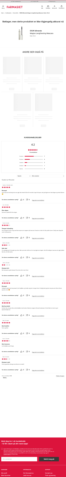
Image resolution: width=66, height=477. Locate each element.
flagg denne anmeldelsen (38, 200)
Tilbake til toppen (60, 376)
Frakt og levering (50, 475)
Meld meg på (49, 459)
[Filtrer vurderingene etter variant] (47, 176)
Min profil (4, 473)
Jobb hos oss (27, 475)
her (46, 452)
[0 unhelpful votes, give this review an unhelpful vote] (28, 199)
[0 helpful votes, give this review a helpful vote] (22, 199)
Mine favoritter (5, 475)
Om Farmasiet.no (28, 473)
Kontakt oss (48, 473)
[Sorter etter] (24, 176)
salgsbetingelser (7, 454)
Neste (5, 377)
